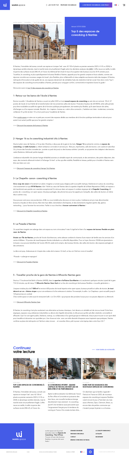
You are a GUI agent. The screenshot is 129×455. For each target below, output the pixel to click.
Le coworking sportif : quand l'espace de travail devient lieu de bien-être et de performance (64, 384)
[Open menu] (124, 4)
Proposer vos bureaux (68, 5)
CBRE (90, 69)
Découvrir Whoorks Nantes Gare (28, 302)
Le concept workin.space (103, 430)
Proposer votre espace (77, 434)
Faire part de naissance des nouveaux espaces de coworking (99, 384)
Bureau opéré (70, 452)
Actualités (27, 22)
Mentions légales (11, 452)
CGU (28, 452)
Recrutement (99, 437)
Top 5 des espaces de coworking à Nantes (47, 22)
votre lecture (24, 350)
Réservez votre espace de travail (80, 440)
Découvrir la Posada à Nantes (27, 262)
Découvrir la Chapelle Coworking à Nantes (32, 211)
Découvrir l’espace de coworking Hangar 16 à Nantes (36, 168)
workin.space (17, 22)
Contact (73, 437)
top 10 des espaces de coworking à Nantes (43, 88)
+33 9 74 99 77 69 (52, 5)
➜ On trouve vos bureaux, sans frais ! (95, 5)
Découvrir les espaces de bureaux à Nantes (32, 125)
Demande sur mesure (76, 430)
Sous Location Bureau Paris (48, 452)
